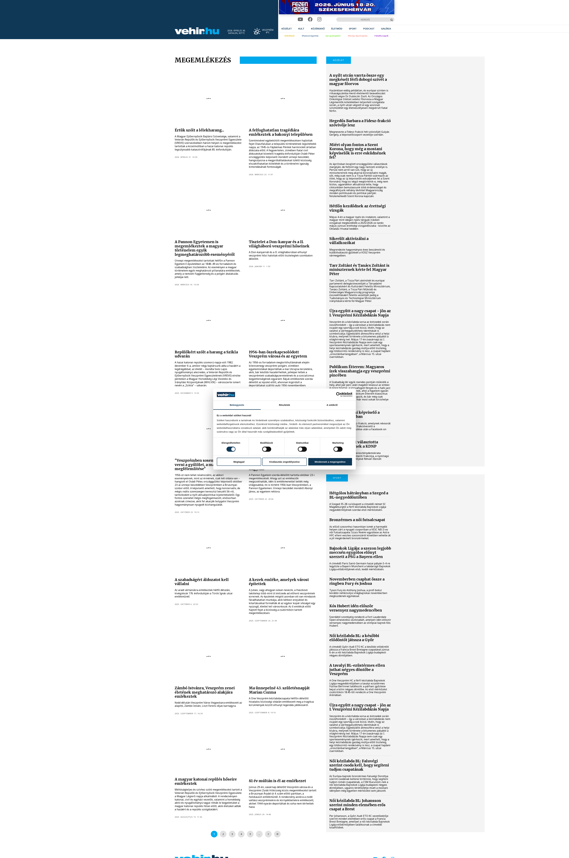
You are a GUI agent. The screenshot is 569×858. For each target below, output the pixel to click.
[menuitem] (286, 28)
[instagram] (319, 19)
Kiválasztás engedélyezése (284, 461)
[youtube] (300, 19)
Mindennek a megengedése (330, 461)
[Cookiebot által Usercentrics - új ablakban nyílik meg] (338, 394)
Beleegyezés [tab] (237, 405)
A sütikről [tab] (332, 405)
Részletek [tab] (284, 405)
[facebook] (310, 19)
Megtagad (238, 461)
